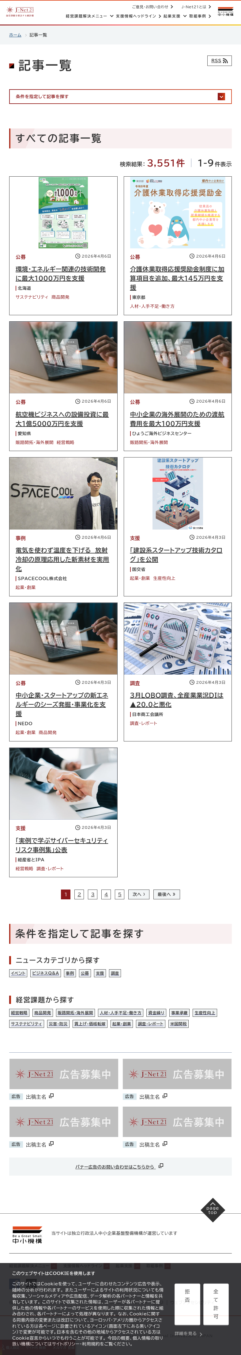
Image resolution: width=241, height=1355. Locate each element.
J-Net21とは (192, 7)
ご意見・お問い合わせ (149, 7)
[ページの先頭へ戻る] (211, 1217)
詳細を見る (186, 1320)
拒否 (187, 1305)
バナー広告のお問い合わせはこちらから (120, 1169)
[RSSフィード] (218, 61)
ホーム (15, 35)
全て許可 (216, 1305)
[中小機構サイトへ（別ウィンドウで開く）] (225, 11)
